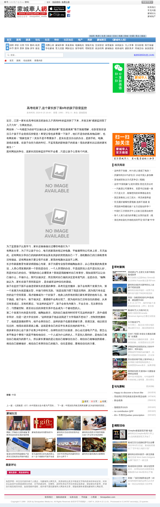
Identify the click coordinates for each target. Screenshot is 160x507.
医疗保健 (149, 45)
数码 (32, 45)
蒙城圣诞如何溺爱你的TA (42, 432)
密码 (27, 2)
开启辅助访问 (155, 2)
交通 (132, 36)
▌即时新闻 (118, 267)
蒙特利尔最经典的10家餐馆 (93, 454)
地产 (80, 40)
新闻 (18, 40)
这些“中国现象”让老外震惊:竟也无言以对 (133, 184)
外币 (11, 48)
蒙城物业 (109, 48)
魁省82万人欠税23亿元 (138, 310)
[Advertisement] (117, 20)
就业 (109, 36)
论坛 (37, 40)
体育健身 (109, 45)
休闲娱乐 (119, 45)
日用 (22, 45)
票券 (22, 48)
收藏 (104, 401)
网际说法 (69, 48)
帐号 (6, 2)
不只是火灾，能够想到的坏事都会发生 (132, 193)
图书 (17, 48)
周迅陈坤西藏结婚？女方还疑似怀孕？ (132, 206)
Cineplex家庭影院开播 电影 (140, 430)
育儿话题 (59, 48)
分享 (95, 401)
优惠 (120, 36)
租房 (92, 36)
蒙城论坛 (152, 13)
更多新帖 (150, 386)
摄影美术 (129, 48)
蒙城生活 (11, 413)
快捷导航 (147, 2)
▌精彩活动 (118, 425)
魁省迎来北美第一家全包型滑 (141, 466)
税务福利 (119, 48)
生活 (47, 40)
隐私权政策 (61, 497)
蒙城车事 (59, 45)
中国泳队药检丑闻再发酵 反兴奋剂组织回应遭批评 (87, 405)
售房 (98, 36)
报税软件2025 (121, 407)
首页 (9, 40)
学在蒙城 (49, 48)
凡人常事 (129, 45)
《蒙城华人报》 (119, 40)
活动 (115, 36)
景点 (137, 36)
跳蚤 (28, 40)
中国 (14, 395)
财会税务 (118, 400)
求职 (17, 45)
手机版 (84, 497)
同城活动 (139, 48)
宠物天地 (89, 45)
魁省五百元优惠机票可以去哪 (141, 442)
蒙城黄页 (101, 40)
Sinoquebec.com (107, 497)
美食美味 (69, 45)
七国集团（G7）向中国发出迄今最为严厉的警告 (36, 405)
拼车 (32, 48)
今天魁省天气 (134, 322)
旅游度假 (149, 48)
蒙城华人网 (5, 60)
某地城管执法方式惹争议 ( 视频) (129, 179)
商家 (89, 40)
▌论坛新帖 (118, 386)
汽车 (27, 45)
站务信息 (74, 497)
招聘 (11, 45)
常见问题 (152, 10)
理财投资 (89, 48)
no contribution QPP (123, 411)
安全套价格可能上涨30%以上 (141, 359)
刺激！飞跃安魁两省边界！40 (141, 478)
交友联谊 (99, 45)
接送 (143, 36)
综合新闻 (27, 60)
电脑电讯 (79, 45)
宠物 (27, 48)
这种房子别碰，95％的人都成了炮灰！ (132, 170)
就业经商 (99, 48)
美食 (126, 36)
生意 (103, 36)
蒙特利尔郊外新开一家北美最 (141, 454)
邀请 (86, 401)
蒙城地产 (152, 16)
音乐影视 (139, 45)
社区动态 (68, 40)
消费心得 (49, 45)
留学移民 (79, 48)
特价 (56, 40)
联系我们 (152, 7)
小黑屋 (94, 497)
